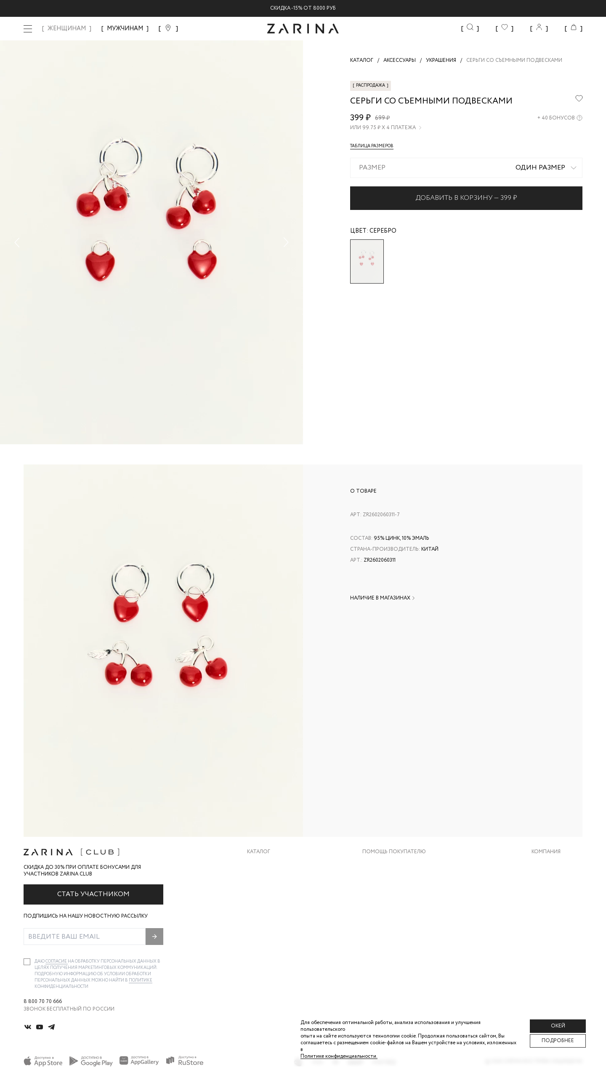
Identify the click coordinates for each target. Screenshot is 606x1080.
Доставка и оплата (390, 864)
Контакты (546, 898)
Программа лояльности (397, 915)
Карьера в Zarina (554, 881)
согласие (56, 961)
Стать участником (93, 894)
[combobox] (466, 168)
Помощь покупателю (394, 852)
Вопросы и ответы (389, 898)
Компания (546, 852)
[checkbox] (27, 961)
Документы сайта (388, 949)
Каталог (258, 852)
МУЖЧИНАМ (125, 28)
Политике (140, 980)
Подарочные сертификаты (401, 932)
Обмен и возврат (386, 881)
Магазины (545, 932)
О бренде (544, 864)
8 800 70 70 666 (43, 1001)
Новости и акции (557, 915)
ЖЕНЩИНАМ (67, 28)
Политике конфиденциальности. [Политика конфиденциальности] (338, 1056)
